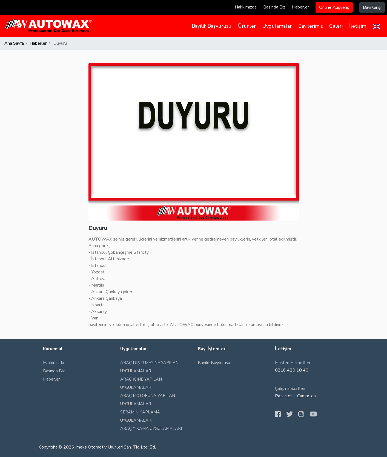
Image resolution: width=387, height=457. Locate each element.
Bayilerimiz (310, 26)
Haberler (300, 7)
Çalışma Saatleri (290, 388)
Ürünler (247, 26)
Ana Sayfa (14, 43)
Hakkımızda (246, 7)
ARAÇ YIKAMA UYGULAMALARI (151, 428)
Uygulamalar (277, 26)
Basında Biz (274, 7)
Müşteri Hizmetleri (292, 362)
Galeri (336, 26)
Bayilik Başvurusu (211, 26)
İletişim (357, 26)
